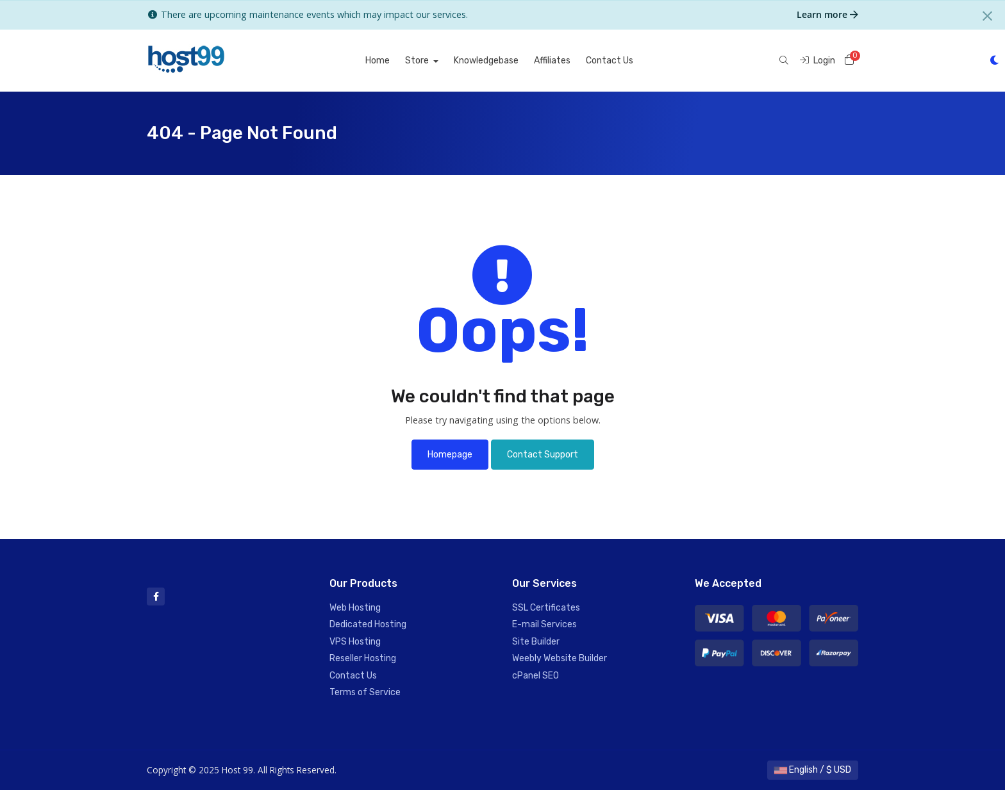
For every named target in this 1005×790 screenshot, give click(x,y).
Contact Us (609, 60)
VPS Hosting (355, 641)
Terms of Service (365, 692)
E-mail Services (544, 624)
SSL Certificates (546, 607)
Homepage (450, 454)
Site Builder (536, 641)
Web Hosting (355, 607)
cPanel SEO (535, 675)
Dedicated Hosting (367, 624)
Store (418, 60)
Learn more (827, 14)
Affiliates (552, 60)
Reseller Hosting (362, 658)
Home (377, 60)
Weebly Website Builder (559, 658)
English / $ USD (812, 769)
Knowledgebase (486, 60)
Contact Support (542, 454)
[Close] (987, 16)
